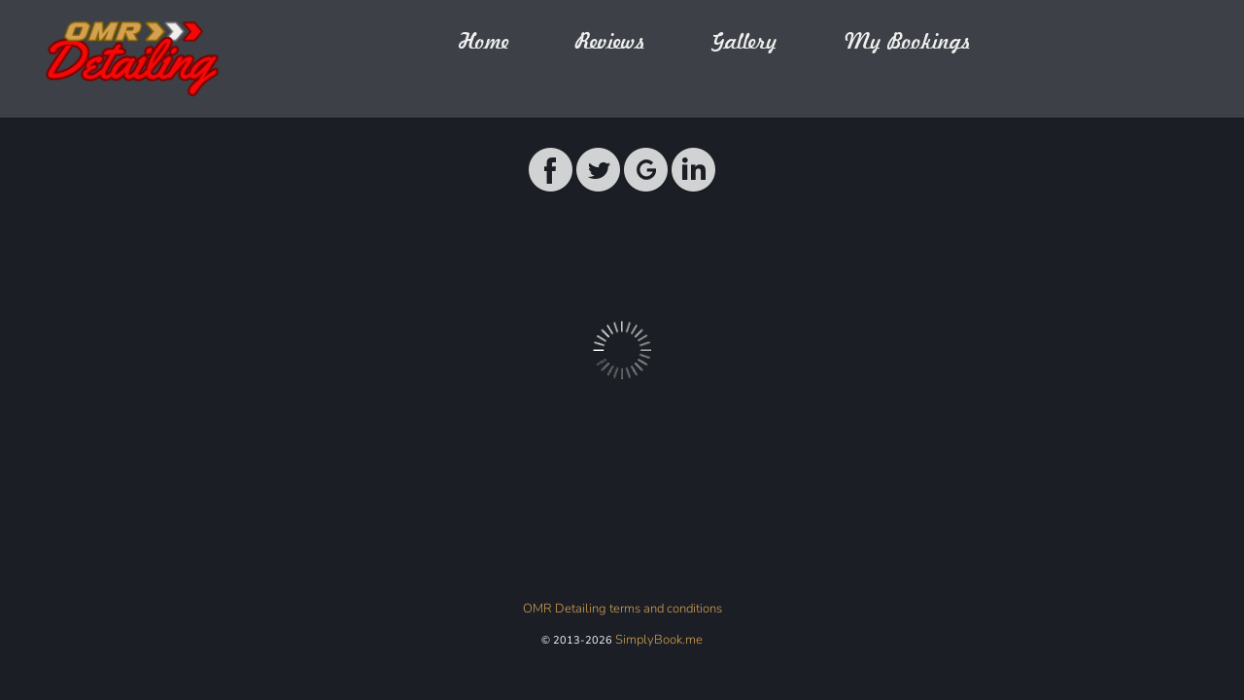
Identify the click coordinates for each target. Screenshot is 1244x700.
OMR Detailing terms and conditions (622, 608)
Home (484, 41)
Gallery (744, 41)
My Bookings (907, 41)
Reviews (610, 41)
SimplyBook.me (659, 639)
